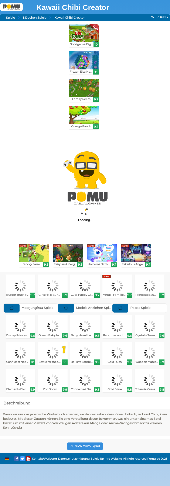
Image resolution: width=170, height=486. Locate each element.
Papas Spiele (131, 308)
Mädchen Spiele (34, 18)
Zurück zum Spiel (85, 446)
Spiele (10, 18)
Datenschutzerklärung (74, 458)
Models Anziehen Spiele (85, 308)
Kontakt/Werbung (44, 458)
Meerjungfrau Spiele (28, 308)
